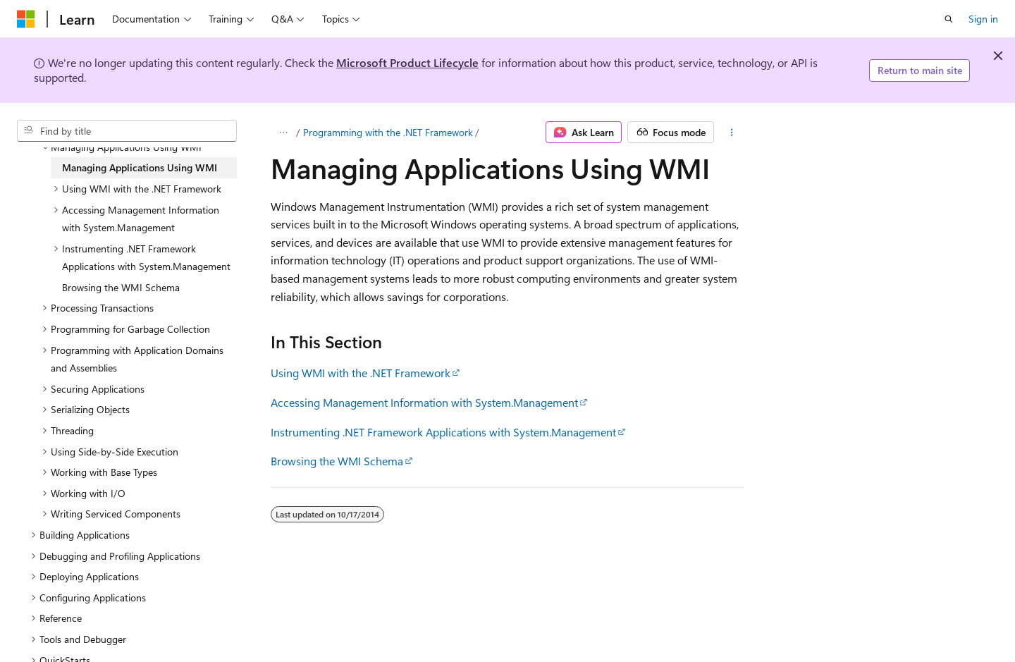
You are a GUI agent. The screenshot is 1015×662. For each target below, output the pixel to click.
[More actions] (732, 132)
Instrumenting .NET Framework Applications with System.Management (443, 431)
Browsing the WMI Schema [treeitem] (121, 287)
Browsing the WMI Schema (337, 460)
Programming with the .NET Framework (388, 132)
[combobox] (127, 131)
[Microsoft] (26, 19)
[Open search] (949, 19)
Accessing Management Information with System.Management (424, 402)
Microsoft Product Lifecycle (407, 62)
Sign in (983, 18)
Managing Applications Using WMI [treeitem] (139, 167)
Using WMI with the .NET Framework (360, 372)
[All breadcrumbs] (283, 132)
